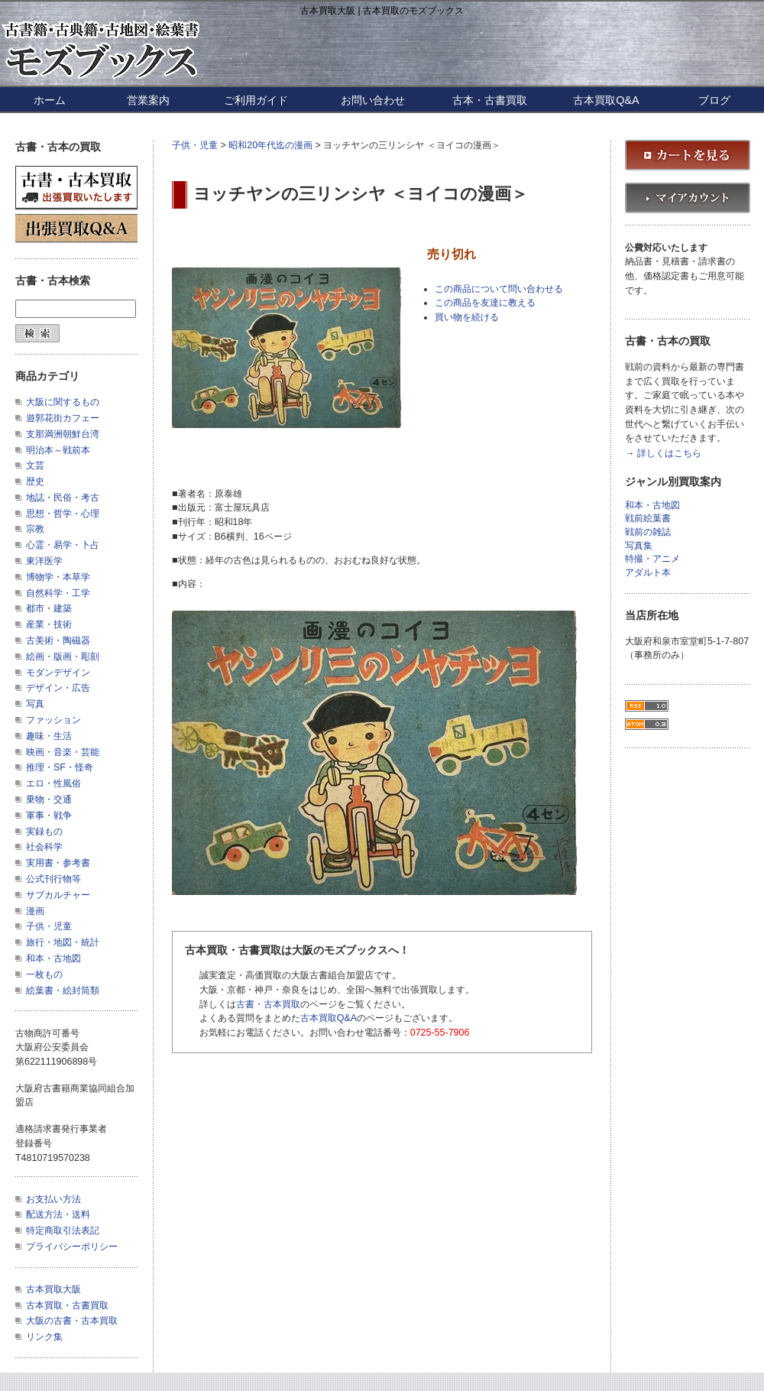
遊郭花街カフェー (62, 418)
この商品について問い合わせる (499, 289)
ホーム (50, 100)
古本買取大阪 (53, 1289)
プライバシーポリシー (72, 1246)
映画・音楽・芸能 (62, 752)
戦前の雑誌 (648, 532)
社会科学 (44, 846)
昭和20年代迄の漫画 (270, 145)
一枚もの (44, 974)
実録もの (44, 831)
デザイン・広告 (58, 688)
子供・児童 (195, 145)
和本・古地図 (53, 958)
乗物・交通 (49, 799)
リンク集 (44, 1336)
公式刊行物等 (53, 879)
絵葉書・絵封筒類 (62, 990)
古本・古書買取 (489, 100)
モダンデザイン (58, 672)
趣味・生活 (49, 736)
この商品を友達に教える (485, 302)
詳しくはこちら (669, 454)
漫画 (35, 911)
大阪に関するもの (62, 402)
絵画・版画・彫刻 (62, 656)
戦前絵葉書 (648, 519)
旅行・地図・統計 (62, 942)
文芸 (35, 465)
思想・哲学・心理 (62, 513)
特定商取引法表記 (62, 1230)
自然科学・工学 (58, 593)
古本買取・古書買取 (67, 1305)
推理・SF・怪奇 (59, 767)
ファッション (53, 720)
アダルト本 (648, 573)
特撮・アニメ (652, 559)
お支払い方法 (53, 1199)
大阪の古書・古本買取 (72, 1320)
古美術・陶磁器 (58, 640)
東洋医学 (44, 561)
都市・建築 (49, 608)
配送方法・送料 (58, 1214)
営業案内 (148, 100)
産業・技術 (49, 624)
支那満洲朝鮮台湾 (62, 434)
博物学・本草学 (58, 577)
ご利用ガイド (256, 100)
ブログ (714, 100)
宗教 (35, 529)
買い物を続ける (467, 317)
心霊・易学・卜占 (62, 545)
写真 (35, 704)
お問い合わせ (373, 100)
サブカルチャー (58, 895)
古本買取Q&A (606, 100)
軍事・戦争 (49, 815)
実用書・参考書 (58, 863)
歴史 (35, 481)
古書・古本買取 (268, 1004)
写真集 (638, 546)
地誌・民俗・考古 (62, 497)
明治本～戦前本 (58, 450)
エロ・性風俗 (53, 783)
